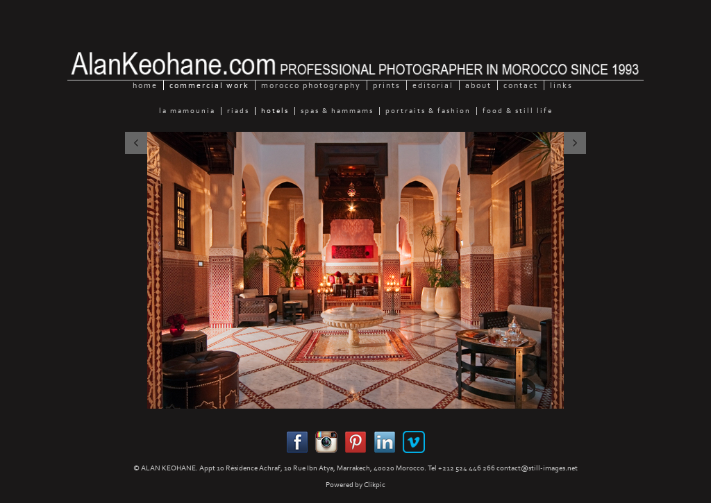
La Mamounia (187, 111)
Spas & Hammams (337, 111)
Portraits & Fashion (428, 111)
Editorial (432, 85)
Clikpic (374, 484)
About (478, 85)
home (145, 85)
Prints (387, 85)
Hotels (275, 111)
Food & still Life (518, 111)
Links (561, 85)
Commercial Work (209, 85)
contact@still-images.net (537, 467)
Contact (520, 85)
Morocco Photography (311, 85)
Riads (238, 111)
